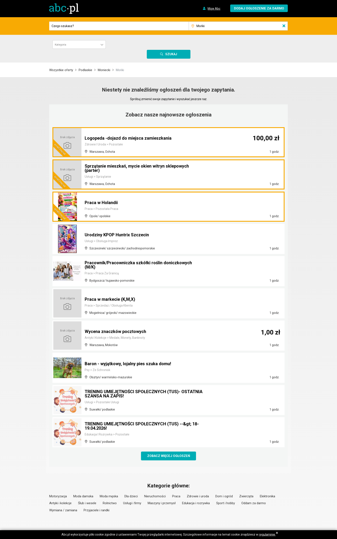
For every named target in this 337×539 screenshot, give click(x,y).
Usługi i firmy (132, 503)
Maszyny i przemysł (162, 503)
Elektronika (267, 497)
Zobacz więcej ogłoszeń (168, 456)
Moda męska (109, 497)
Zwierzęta (246, 497)
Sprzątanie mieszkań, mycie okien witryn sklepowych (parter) (137, 168)
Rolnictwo (110, 503)
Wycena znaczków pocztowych (115, 331)
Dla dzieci (131, 497)
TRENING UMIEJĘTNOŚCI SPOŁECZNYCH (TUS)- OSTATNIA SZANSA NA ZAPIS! (143, 394)
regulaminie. (267, 534)
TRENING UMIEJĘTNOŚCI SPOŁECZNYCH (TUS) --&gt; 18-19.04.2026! (142, 426)
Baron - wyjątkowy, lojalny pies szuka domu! (128, 363)
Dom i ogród (224, 497)
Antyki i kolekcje (60, 503)
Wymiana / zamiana (63, 511)
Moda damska (83, 497)
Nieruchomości (155, 497)
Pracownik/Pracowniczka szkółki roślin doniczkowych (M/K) (138, 265)
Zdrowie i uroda (198, 497)
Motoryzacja (58, 497)
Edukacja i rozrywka (196, 503)
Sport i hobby (225, 503)
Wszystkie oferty (61, 70)
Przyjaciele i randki (96, 511)
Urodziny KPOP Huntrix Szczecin (117, 234)
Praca (176, 497)
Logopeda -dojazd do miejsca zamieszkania (128, 138)
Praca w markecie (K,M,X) (110, 299)
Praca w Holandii (101, 202)
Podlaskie (85, 70)
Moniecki (104, 70)
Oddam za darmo (253, 503)
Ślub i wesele (87, 503)
